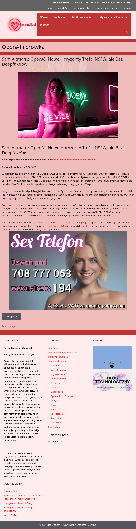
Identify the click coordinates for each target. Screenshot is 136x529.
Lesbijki (54, 387)
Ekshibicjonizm (58, 378)
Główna (49, 8)
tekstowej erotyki (56, 226)
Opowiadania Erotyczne (108, 8)
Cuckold (55, 365)
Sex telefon (54, 426)
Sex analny (56, 409)
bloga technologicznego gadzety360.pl (73, 159)
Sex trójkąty (57, 422)
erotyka (10, 198)
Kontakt (127, 8)
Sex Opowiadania (84, 8)
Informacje (10, 326)
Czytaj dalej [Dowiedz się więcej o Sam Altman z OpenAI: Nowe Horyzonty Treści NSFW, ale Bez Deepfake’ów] (11, 316)
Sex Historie (57, 413)
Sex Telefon (63, 8)
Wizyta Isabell (11, 515)
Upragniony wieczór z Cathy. (18, 503)
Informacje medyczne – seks (62, 352)
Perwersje (56, 404)
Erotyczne (56, 383)
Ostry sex (55, 400)
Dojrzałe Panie (58, 374)
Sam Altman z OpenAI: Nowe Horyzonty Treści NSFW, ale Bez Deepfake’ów (62, 61)
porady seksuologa (58, 356)
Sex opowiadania (57, 361)
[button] (127, 32)
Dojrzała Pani (10, 491)
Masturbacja (57, 391)
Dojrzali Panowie (59, 369)
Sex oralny (56, 418)
